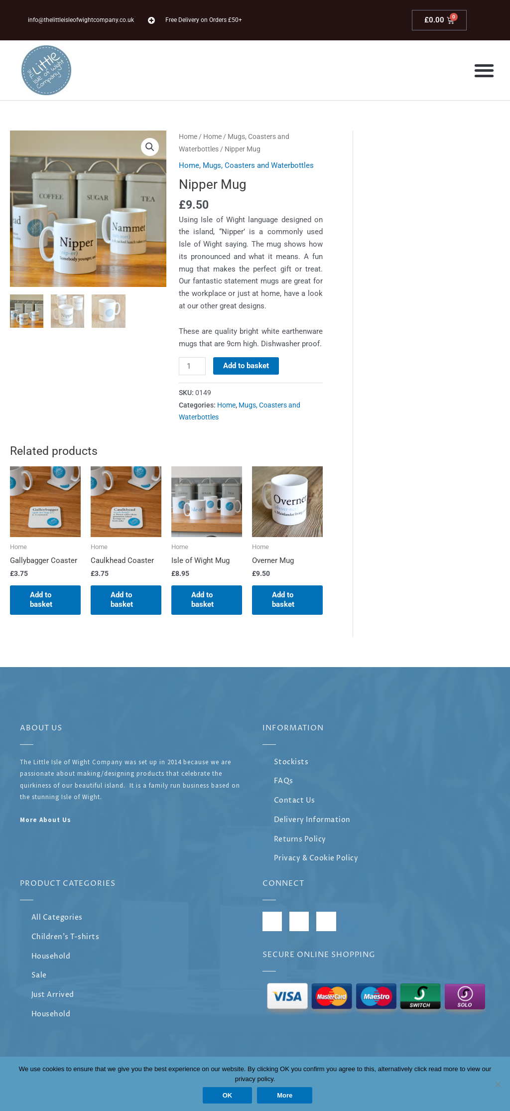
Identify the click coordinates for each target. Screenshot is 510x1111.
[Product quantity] (192, 366)
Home (188, 136)
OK (228, 1095)
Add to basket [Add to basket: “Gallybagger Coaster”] (41, 599)
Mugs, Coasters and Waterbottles (258, 165)
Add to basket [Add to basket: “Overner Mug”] (283, 599)
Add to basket (246, 365)
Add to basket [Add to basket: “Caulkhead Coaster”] (122, 599)
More (284, 1095)
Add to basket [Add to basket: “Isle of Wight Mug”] (202, 599)
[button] (484, 70)
